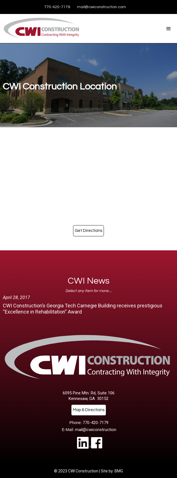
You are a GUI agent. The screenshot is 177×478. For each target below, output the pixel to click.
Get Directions (88, 231)
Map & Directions (88, 410)
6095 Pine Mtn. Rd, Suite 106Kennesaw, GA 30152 (89, 395)
